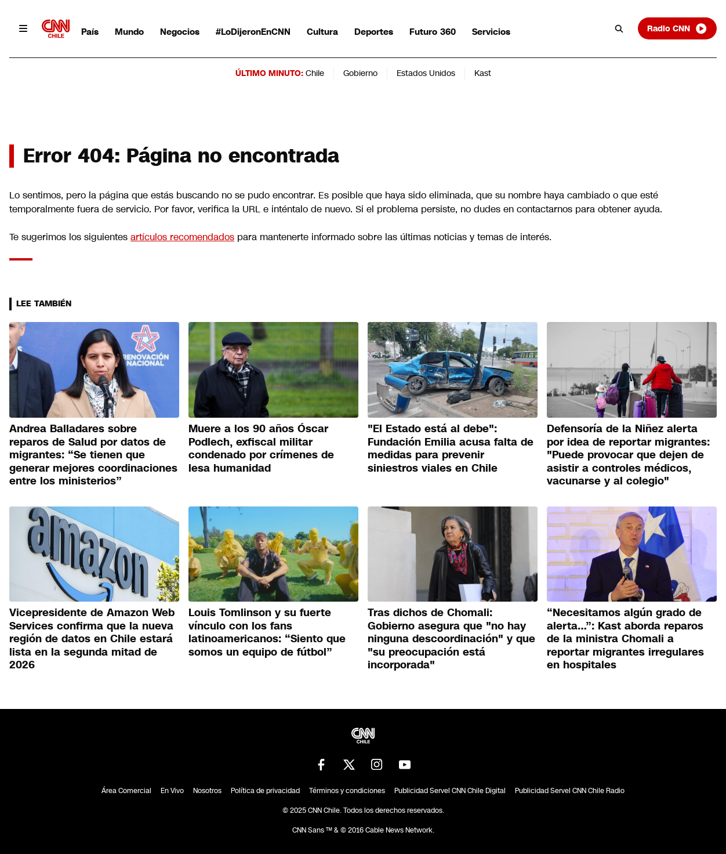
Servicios (491, 32)
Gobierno (360, 73)
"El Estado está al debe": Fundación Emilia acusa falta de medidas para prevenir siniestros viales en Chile (450, 448)
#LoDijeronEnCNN (253, 32)
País (90, 32)
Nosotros (207, 790)
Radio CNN (677, 28)
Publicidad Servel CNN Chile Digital (450, 790)
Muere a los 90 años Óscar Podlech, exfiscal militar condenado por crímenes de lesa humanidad (261, 448)
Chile (315, 73)
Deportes (373, 32)
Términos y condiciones (347, 790)
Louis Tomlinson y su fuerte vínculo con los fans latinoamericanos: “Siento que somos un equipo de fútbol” (267, 632)
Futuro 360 (432, 32)
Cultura (322, 32)
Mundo (129, 32)
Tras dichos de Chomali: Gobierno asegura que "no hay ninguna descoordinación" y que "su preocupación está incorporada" (451, 638)
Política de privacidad (265, 790)
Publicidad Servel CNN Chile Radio (570, 790)
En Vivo (172, 790)
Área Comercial (126, 790)
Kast (482, 73)
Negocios (179, 32)
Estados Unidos (426, 73)
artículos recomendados (182, 237)
